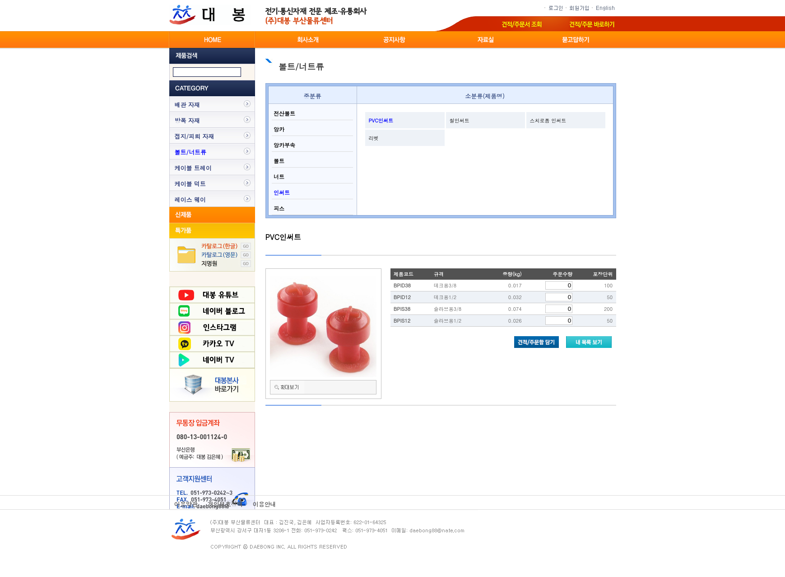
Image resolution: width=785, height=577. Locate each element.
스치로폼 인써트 (548, 120)
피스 (278, 208)
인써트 (281, 192)
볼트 (278, 160)
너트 (278, 176)
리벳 (374, 138)
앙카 (278, 129)
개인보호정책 (225, 504)
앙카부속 (283, 145)
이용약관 (186, 504)
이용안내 (264, 504)
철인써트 (459, 120)
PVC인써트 (381, 120)
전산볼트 (283, 113)
